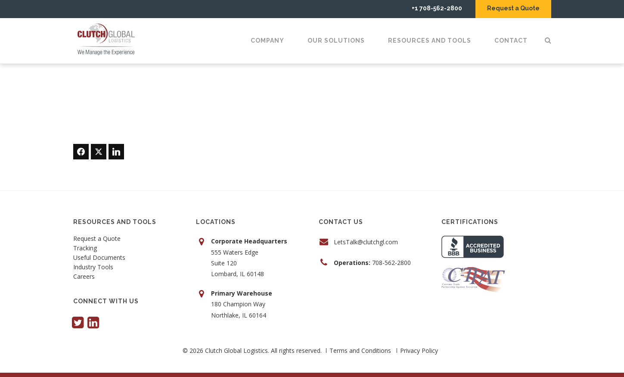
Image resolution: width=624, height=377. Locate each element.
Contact (511, 40)
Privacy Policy (419, 350)
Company (267, 40)
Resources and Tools (429, 40)
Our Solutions (336, 40)
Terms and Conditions (360, 350)
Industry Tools (93, 267)
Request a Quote (513, 8)
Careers (84, 277)
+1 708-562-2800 (437, 8)
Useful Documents (99, 258)
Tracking (85, 248)
